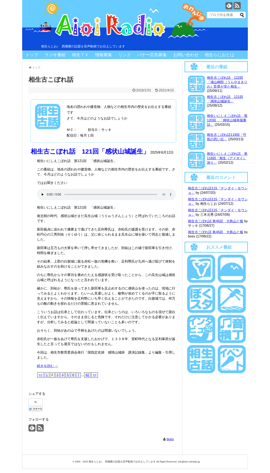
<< (41, 375)
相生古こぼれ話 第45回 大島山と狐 (215, 221)
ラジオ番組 (55, 54)
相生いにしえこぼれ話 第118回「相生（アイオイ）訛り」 (227, 158)
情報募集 (103, 54)
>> (95, 375)
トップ (32, 54)
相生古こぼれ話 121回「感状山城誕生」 (90, 151)
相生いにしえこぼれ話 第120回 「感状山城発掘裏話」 (227, 120)
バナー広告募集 (152, 54)
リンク (124, 54)
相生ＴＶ (80, 54)
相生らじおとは (219, 54)
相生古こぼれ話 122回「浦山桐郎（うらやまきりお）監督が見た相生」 (227, 82)
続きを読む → (47, 366)
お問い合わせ (185, 54)
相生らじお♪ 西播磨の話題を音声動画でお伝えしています (83, 46)
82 (87, 375)
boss (170, 439)
